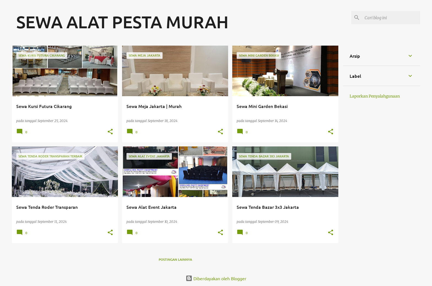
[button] (110, 132)
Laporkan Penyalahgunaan (375, 96)
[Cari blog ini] (391, 17)
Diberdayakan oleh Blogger (216, 278)
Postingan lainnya (175, 259)
